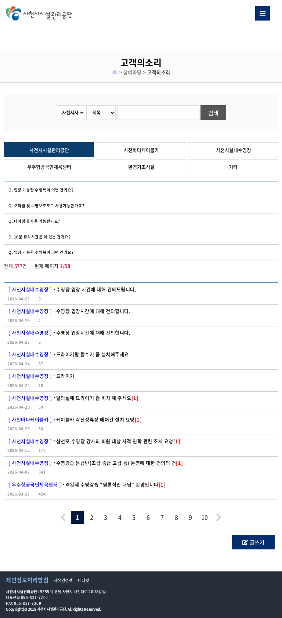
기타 (233, 166)
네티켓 (84, 580)
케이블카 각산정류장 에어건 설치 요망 (99, 419)
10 (204, 517)
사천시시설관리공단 (49, 149)
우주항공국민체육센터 (49, 166)
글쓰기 (253, 542)
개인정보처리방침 (27, 580)
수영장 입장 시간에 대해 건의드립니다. (96, 289)
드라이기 (65, 375)
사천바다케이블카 (141, 149)
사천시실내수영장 (233, 149)
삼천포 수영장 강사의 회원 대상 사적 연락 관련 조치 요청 (118, 441)
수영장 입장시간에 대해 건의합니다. (93, 310)
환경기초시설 (141, 166)
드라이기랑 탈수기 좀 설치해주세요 (92, 354)
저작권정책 (63, 580)
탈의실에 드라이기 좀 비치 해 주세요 (97, 397)
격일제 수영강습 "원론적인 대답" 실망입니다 (115, 484)
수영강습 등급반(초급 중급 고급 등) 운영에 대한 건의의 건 (119, 462)
